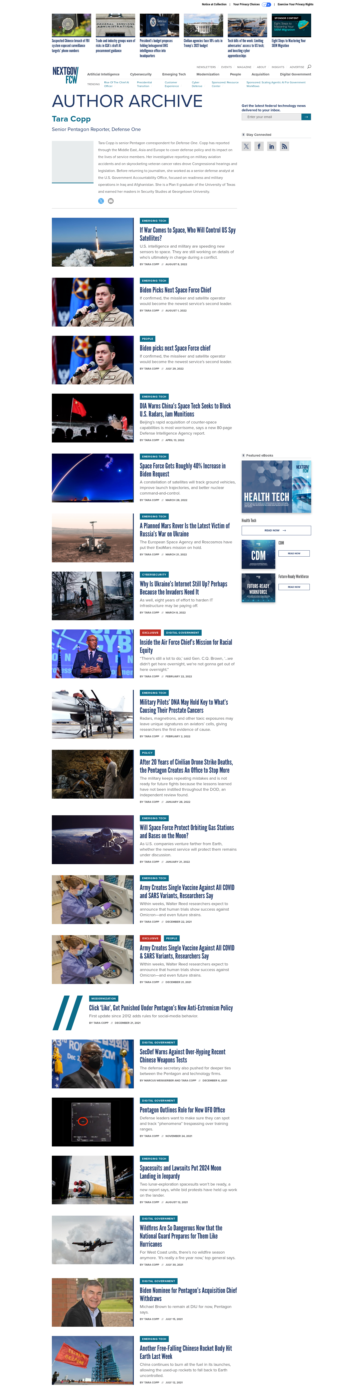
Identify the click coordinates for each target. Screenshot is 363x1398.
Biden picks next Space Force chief (175, 348)
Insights (278, 67)
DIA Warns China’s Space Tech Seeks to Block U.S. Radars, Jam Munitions (185, 410)
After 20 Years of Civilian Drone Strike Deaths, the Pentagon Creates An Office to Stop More (186, 766)
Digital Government (295, 74)
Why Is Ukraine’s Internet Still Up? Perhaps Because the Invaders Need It (183, 587)
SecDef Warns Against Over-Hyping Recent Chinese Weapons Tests (182, 1055)
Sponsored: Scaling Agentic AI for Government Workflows (276, 84)
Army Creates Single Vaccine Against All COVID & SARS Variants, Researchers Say (187, 951)
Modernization (208, 74)
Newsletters (206, 67)
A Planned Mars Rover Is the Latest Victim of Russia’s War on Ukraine (185, 529)
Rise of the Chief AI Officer (116, 84)
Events (226, 67)
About (261, 67)
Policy (147, 753)
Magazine (244, 67)
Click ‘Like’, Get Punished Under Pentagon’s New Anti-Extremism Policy (161, 1007)
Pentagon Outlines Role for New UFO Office (182, 1109)
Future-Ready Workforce (294, 576)
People (235, 74)
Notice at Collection (214, 4)
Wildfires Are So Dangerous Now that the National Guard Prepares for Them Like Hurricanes (181, 1236)
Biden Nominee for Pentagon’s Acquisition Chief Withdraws (188, 1294)
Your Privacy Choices (252, 5)
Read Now (276, 530)
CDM (281, 543)
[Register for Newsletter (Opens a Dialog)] (306, 117)
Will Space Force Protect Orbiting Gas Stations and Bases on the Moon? (187, 831)
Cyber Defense (197, 84)
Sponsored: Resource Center (225, 84)
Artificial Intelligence (103, 74)
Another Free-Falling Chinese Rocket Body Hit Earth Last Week (186, 1352)
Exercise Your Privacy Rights (295, 4)
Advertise (297, 67)
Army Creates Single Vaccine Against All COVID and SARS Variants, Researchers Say (187, 891)
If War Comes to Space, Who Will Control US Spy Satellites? (188, 234)
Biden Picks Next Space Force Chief (175, 290)
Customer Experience (172, 84)
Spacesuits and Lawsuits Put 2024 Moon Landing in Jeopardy (180, 1172)
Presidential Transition (144, 84)
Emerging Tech (174, 74)
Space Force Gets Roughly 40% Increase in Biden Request (183, 469)
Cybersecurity (141, 74)
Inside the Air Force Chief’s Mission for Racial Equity (186, 646)
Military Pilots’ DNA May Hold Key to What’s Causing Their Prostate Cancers (184, 706)
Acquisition (260, 74)
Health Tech (249, 520)
